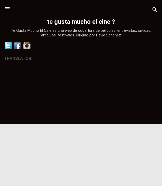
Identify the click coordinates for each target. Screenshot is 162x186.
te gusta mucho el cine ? (81, 21)
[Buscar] (155, 10)
